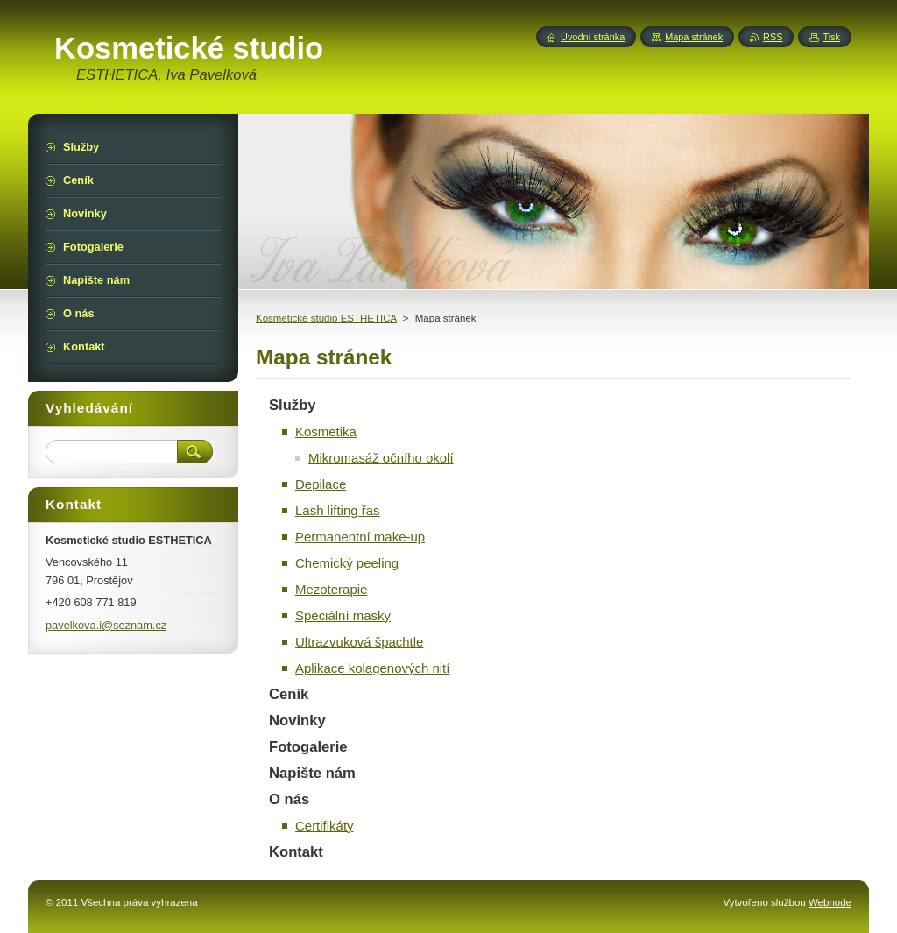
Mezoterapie (331, 589)
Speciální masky (343, 615)
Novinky (297, 720)
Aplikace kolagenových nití (372, 668)
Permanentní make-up (360, 536)
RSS (772, 37)
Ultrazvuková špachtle (359, 641)
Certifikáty (324, 825)
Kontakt (296, 852)
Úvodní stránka (593, 37)
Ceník (288, 694)
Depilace (320, 484)
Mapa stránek (694, 37)
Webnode (830, 902)
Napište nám (312, 773)
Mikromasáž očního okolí (381, 457)
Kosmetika (326, 431)
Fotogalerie (308, 747)
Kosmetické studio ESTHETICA (326, 318)
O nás (289, 799)
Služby (292, 405)
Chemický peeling (347, 562)
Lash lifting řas (337, 510)
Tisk (831, 37)
